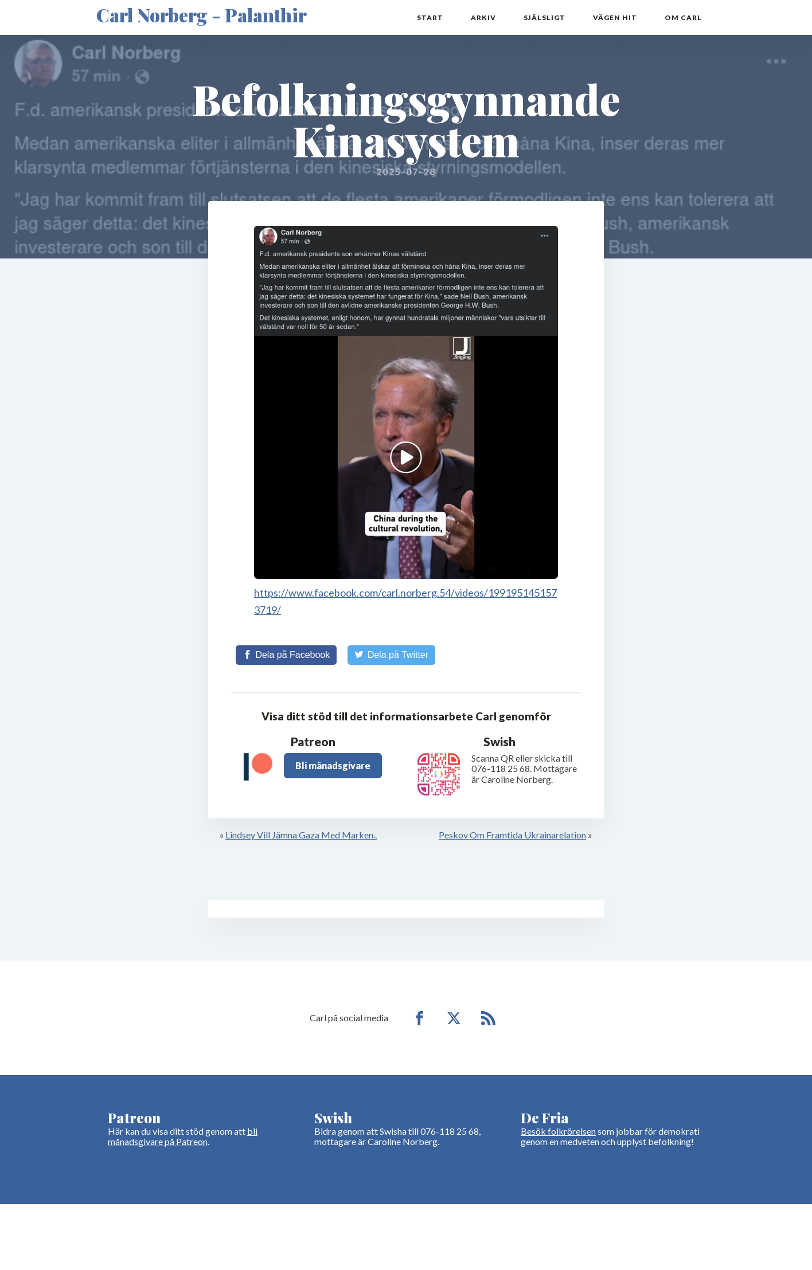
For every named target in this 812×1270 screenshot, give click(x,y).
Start (430, 17)
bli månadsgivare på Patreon (182, 1136)
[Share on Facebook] (286, 655)
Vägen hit (615, 17)
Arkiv (483, 17)
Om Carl (683, 17)
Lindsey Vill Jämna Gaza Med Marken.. (301, 834)
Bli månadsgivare (332, 765)
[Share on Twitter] (391, 655)
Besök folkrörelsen (558, 1131)
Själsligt (544, 17)
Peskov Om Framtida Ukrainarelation (512, 834)
